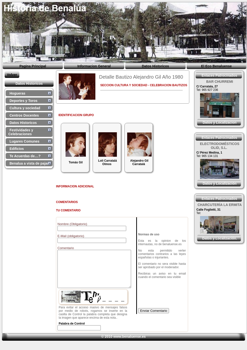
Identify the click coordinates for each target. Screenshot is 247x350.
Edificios (17, 149)
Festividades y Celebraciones (20, 132)
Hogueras (17, 93)
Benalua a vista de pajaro (30, 163)
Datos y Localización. (219, 238)
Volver (12, 75)
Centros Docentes (24, 115)
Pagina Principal (33, 66)
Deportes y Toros (23, 101)
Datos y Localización (219, 183)
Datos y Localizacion (219, 122)
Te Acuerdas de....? (25, 156)
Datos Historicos (155, 66)
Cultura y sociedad (25, 108)
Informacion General (94, 66)
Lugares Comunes (24, 141)
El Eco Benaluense (216, 66)
